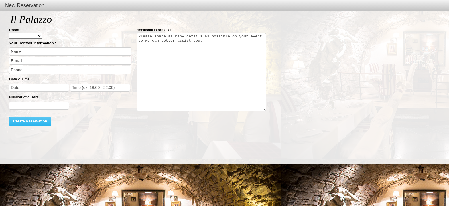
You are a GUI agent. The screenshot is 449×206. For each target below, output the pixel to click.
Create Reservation (30, 121)
